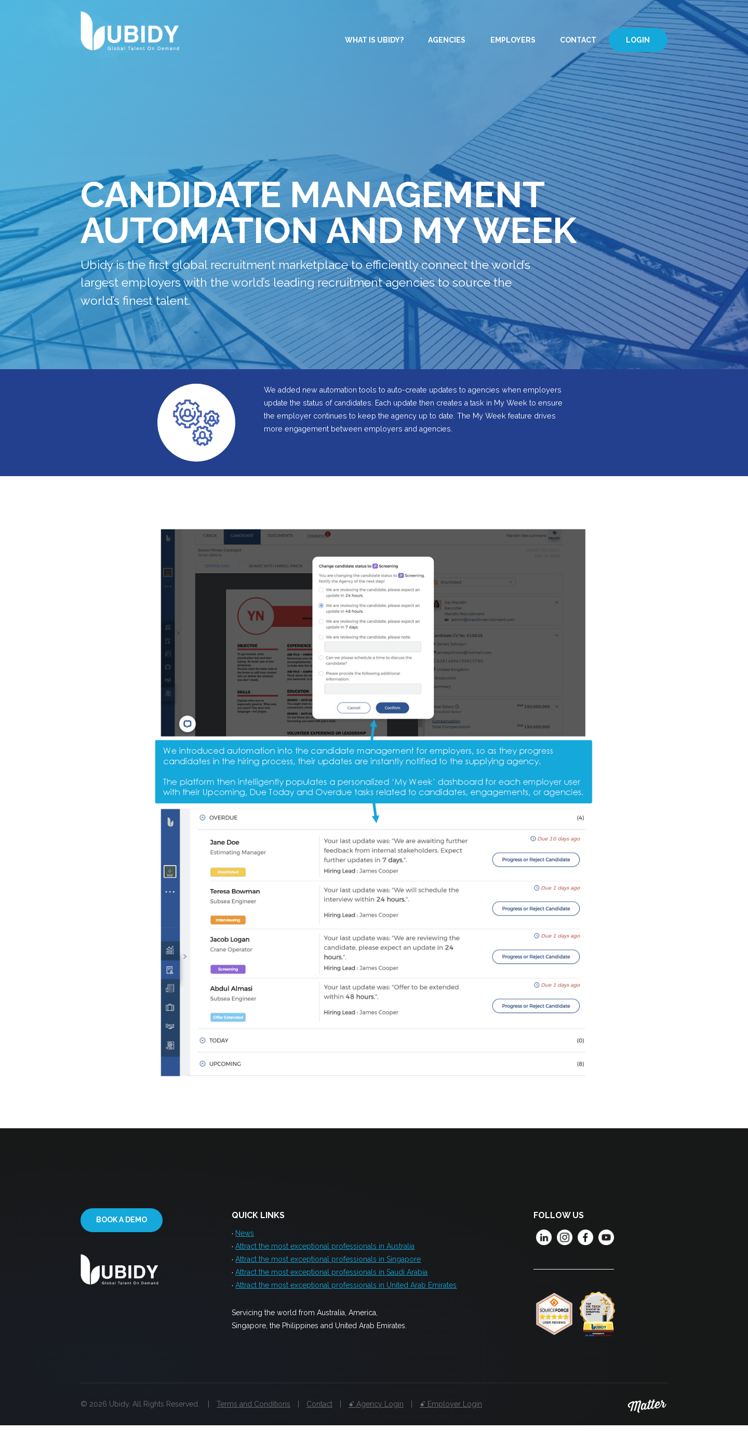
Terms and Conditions (253, 1409)
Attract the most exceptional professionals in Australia (325, 1249)
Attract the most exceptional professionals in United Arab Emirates (346, 1292)
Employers (513, 40)
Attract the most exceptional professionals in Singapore (328, 1263)
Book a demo (121, 1221)
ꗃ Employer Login (451, 1409)
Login (638, 40)
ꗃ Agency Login (376, 1409)
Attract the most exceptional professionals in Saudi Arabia (331, 1278)
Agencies (446, 40)
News (244, 1234)
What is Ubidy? (374, 40)
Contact (578, 40)
